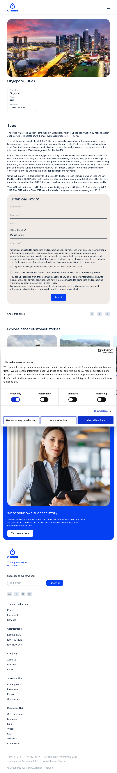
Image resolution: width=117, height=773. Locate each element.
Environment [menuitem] (13, 689)
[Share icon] (92, 314)
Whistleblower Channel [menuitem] (54, 761)
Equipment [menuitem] (12, 615)
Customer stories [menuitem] (15, 714)
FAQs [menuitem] (9, 733)
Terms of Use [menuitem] (14, 756)
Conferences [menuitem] (14, 743)
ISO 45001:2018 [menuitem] (15, 644)
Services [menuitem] (11, 620)
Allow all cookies (95, 420)
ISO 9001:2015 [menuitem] (14, 635)
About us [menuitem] (11, 659)
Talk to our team (20, 533)
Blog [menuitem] (9, 724)
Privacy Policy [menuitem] (33, 756)
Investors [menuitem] (11, 664)
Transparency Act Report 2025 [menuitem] (22, 761)
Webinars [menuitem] (12, 738)
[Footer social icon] (9, 594)
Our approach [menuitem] (14, 684)
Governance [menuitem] (13, 699)
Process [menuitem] (11, 610)
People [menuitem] (11, 694)
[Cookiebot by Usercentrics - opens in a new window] (100, 351)
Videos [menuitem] (10, 728)
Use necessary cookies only (21, 420)
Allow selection (58, 420)
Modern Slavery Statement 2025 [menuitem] (60, 756)
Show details (101, 411)
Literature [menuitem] (12, 719)
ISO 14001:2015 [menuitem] (14, 639)
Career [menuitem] (10, 669)
